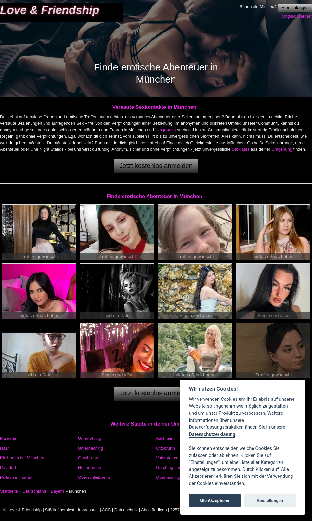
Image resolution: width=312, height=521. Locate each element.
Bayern (57, 491)
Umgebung (165, 129)
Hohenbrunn (89, 467)
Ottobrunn (165, 448)
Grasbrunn (88, 457)
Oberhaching (168, 477)
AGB (106, 509)
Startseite (9, 491)
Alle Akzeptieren (214, 500)
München (8, 438)
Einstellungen (270, 500)
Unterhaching (90, 448)
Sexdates (240, 149)
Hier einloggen (295, 7)
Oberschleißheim (94, 477)
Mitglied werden (296, 16)
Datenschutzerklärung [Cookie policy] (212, 434)
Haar (4, 448)
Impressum (88, 509)
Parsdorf (8, 467)
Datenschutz (126, 509)
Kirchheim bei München (22, 457)
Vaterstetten (167, 457)
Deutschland (34, 491)
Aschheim (165, 438)
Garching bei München (177, 467)
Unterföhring (89, 438)
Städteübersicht (59, 509)
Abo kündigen (154, 509)
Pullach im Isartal (16, 477)
